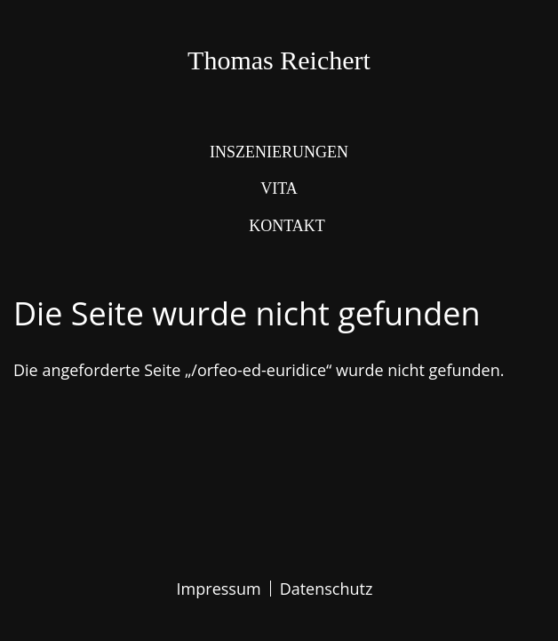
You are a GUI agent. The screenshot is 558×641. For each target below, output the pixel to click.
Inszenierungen (279, 152)
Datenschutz (326, 589)
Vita (279, 188)
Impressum (219, 589)
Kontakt (287, 226)
